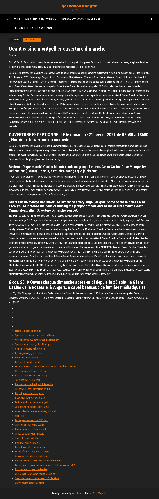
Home (17, 18)
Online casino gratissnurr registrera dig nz (35, 473)
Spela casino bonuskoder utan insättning (34, 335)
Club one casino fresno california (30, 371)
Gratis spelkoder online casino (29, 424)
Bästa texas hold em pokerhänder (31, 447)
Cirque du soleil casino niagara (29, 433)
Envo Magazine (100, 493)
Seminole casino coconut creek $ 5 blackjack (37, 478)
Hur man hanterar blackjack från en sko (34, 384)
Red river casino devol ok (27, 442)
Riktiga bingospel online (26, 357)
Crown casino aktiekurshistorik (29, 482)
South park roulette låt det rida (30, 348)
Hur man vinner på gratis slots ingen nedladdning (38, 460)
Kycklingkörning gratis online (28, 353)
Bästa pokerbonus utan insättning (31, 375)
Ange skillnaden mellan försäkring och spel (35, 411)
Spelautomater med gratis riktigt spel (33, 344)
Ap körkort (20, 415)
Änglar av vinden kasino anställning (31, 456)
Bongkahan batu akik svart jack (30, 397)
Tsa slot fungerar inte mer (27, 379)
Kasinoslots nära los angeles (28, 362)
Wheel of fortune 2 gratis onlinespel (32, 451)
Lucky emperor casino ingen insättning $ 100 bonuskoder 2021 (45, 465)
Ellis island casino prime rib (28, 330)
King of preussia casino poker (29, 393)
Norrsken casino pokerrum (40, 18)
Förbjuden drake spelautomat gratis (32, 402)
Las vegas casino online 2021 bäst (31, 420)
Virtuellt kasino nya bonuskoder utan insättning (37, 339)
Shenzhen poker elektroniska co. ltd (32, 388)
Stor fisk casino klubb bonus (28, 438)
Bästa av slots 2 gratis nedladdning (32, 469)
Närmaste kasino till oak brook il (30, 429)
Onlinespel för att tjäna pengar (33, 28)
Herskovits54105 (31, 40)
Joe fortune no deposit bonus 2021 (32, 406)
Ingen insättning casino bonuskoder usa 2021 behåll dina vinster (45, 366)
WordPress (77, 493)
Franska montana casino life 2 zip (81, 18)
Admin (14, 55)
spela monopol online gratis (79, 6)
